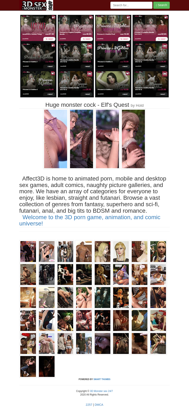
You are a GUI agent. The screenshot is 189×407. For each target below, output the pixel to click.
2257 (89, 404)
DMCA (99, 404)
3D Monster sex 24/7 (101, 391)
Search (161, 5)
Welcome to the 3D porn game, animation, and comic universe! (89, 220)
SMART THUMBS (101, 379)
